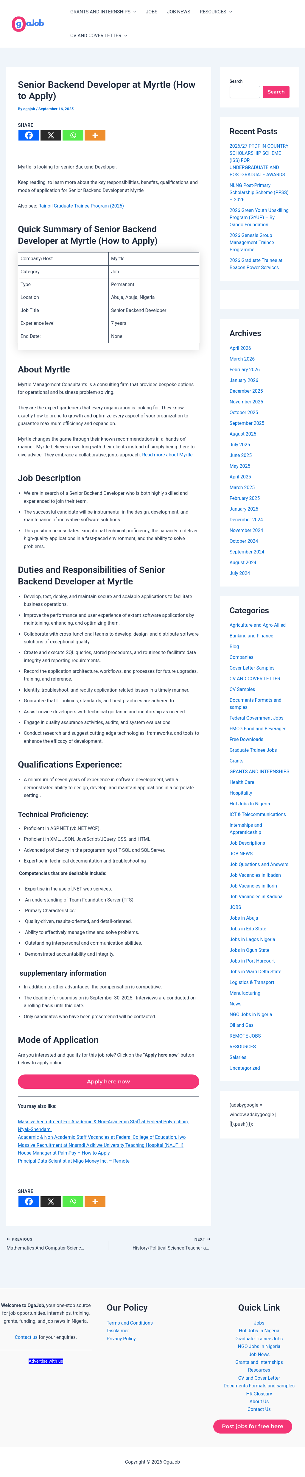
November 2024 (246, 530)
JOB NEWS (178, 12)
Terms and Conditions (130, 1322)
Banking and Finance (252, 636)
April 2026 (240, 348)
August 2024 (243, 562)
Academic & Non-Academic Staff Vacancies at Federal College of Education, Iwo (102, 1137)
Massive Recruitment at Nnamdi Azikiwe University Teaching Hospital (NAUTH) (101, 1145)
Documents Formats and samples (259, 1385)
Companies (242, 657)
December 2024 (246, 520)
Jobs (259, 1322)
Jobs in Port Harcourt (252, 968)
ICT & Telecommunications (258, 821)
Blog (234, 646)
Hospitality (241, 800)
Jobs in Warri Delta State (256, 979)
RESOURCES (216, 12)
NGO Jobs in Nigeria (251, 1021)
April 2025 (240, 477)
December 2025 (246, 391)
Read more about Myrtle (167, 455)
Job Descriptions (247, 850)
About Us (259, 1401)
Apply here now (108, 1081)
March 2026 (242, 359)
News (236, 1011)
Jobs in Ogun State (250, 957)
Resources (259, 1370)
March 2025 (242, 487)
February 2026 (245, 369)
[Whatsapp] (73, 135)
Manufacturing (245, 1000)
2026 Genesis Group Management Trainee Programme (252, 242)
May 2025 (240, 466)
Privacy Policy (121, 1338)
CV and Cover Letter (259, 1378)
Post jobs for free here (253, 1426)
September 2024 (247, 552)
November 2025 (246, 402)
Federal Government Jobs (257, 718)
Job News (259, 1354)
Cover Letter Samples (252, 668)
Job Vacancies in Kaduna (256, 904)
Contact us (26, 1337)
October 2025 (244, 412)
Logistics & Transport (252, 989)
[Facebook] (28, 135)
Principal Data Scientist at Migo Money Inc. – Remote (74, 1161)
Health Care (242, 789)
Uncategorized (245, 1075)
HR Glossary (259, 1393)
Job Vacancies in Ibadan (255, 882)
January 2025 (244, 509)
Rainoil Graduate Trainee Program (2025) (81, 206)
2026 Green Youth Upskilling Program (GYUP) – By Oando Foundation (259, 217)
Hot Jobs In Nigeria (250, 811)
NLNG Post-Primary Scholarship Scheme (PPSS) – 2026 (259, 192)
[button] (133, 12)
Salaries (238, 1064)
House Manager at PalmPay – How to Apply (64, 1153)
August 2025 (243, 434)
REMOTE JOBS (245, 1043)
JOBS (152, 12)
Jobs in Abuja (244, 925)
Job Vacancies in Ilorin (254, 893)
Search (236, 81)
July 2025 (240, 444)
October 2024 (244, 541)
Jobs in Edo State (248, 936)
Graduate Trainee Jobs (253, 750)
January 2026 (244, 380)
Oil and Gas (242, 1032)
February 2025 (245, 498)
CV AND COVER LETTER (98, 36)
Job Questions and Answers (259, 871)
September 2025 (247, 423)
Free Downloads (247, 739)
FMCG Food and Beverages (258, 729)
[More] (95, 135)
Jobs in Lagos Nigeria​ (253, 946)
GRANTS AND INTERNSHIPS (103, 12)
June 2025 (241, 455)
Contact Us (259, 1409)
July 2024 (240, 573)
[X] (51, 135)
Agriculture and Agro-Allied (258, 625)
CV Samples (242, 689)
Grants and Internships (259, 1362)
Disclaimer (118, 1330)
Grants (237, 761)
